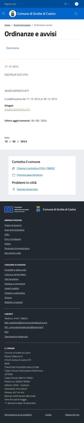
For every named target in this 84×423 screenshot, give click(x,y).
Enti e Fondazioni (13, 239)
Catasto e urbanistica (15, 293)
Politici (8, 243)
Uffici (7, 234)
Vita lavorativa (11, 279)
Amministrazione (22, 25)
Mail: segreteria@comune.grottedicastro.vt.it (26, 322)
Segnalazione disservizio (16, 336)
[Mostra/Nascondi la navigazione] (3, 13)
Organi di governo (13, 225)
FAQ (7, 332)
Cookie (48, 414)
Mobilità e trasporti (14, 302)
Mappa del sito (72, 414)
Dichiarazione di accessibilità (18, 414)
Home (7, 25)
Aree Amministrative (14, 230)
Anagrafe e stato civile (15, 269)
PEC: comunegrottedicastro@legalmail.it (24, 327)
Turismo (8, 297)
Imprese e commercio (15, 283)
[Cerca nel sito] (76, 13)
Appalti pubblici (12, 288)
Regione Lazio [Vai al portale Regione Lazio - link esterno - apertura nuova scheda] (10, 3)
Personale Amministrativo (17, 248)
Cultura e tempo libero (15, 274)
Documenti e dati (13, 253)
